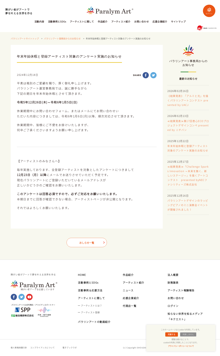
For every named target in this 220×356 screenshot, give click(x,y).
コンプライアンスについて (42, 347)
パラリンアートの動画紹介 (94, 322)
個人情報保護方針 (19, 347)
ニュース (128, 290)
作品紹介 (103, 21)
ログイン (209, 10)
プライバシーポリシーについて (181, 346)
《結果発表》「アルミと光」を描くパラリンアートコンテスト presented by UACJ (187, 100)
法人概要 (173, 275)
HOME (82, 275)
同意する (171, 334)
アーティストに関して (82, 21)
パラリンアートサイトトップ (25, 38)
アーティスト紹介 (120, 21)
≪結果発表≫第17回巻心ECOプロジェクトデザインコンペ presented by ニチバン (188, 125)
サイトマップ (178, 21)
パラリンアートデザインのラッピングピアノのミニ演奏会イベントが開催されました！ (187, 205)
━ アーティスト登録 (89, 312)
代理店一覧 (129, 306)
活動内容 (39, 21)
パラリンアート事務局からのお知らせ (62, 38)
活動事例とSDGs (57, 21)
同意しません (188, 334)
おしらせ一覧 (86, 243)
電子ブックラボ (70, 347)
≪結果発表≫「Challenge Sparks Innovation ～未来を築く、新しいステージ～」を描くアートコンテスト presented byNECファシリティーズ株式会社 (188, 176)
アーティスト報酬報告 (181, 290)
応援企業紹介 (160, 21)
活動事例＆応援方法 (90, 290)
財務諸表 (173, 282)
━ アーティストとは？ (90, 305)
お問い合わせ (141, 21)
